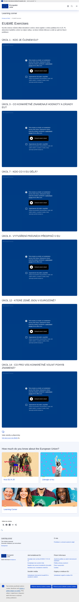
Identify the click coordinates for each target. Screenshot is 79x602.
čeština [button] (68, 6)
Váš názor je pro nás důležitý (10, 438)
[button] (3, 525)
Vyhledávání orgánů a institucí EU (63, 575)
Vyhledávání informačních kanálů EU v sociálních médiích (38, 576)
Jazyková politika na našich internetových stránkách (65, 559)
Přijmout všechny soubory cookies (41, 586)
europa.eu (13, 559)
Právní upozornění (59, 565)
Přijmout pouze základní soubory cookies (64, 586)
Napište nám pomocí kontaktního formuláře (39, 565)
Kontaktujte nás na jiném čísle (36, 563)
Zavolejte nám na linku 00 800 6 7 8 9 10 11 (39, 559)
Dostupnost (4, 545)
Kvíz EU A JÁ (9, 480)
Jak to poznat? (31, 1)
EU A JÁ (60, 28)
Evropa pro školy (6, 18)
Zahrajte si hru (48, 480)
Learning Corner (10, 509)
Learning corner (6, 538)
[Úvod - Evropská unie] (9, 6)
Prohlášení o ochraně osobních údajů (64, 542)
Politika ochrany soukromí (61, 563)
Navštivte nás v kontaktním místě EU (38, 567)
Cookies (56, 567)
